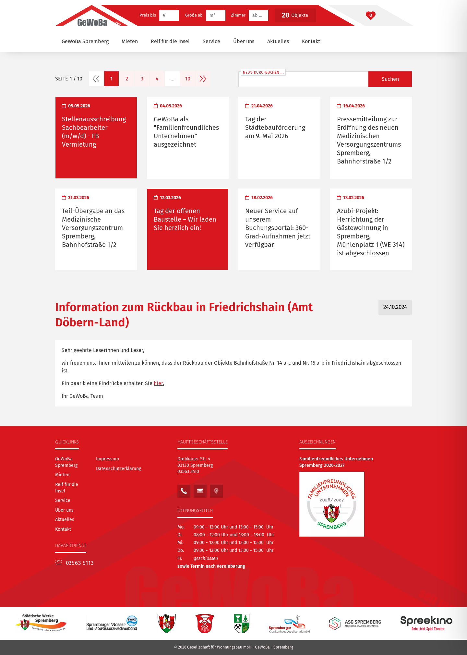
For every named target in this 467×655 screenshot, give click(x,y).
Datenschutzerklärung (118, 468)
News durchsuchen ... (263, 72)
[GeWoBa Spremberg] (85, 41)
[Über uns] (244, 41)
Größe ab (194, 15)
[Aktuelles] (278, 41)
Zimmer (238, 15)
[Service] (211, 41)
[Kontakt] (311, 41)
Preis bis (147, 15)
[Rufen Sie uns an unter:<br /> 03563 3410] (183, 489)
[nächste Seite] (203, 78)
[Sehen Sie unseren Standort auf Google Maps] (216, 489)
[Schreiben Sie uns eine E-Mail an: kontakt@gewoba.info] (200, 489)
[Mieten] (129, 41)
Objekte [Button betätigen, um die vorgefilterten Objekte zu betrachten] (294, 15)
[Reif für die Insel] (170, 41)
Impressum (107, 459)
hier (158, 383)
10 (187, 79)
